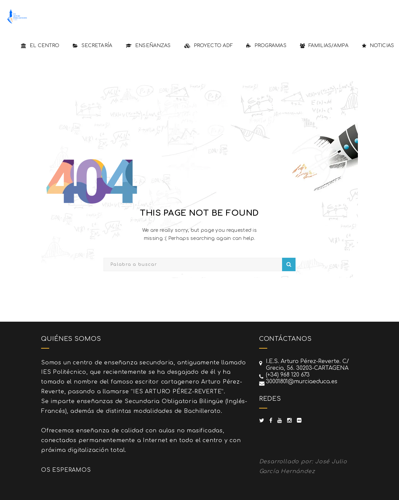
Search (288, 264)
